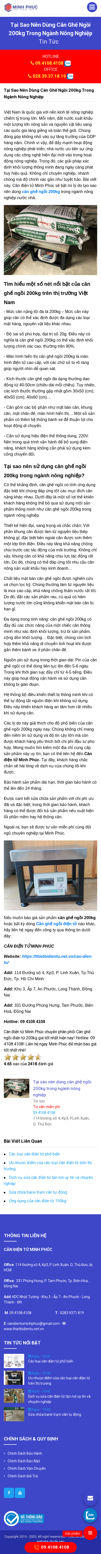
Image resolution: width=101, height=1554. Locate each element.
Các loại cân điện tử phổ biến (34, 1154)
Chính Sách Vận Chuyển (27, 1468)
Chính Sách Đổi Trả (23, 1476)
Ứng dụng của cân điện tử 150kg (37, 1200)
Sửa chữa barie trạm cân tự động (38, 1192)
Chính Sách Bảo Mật (24, 1461)
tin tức (49, 41)
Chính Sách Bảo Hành (25, 1453)
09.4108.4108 (49, 63)
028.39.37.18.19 (49, 76)
